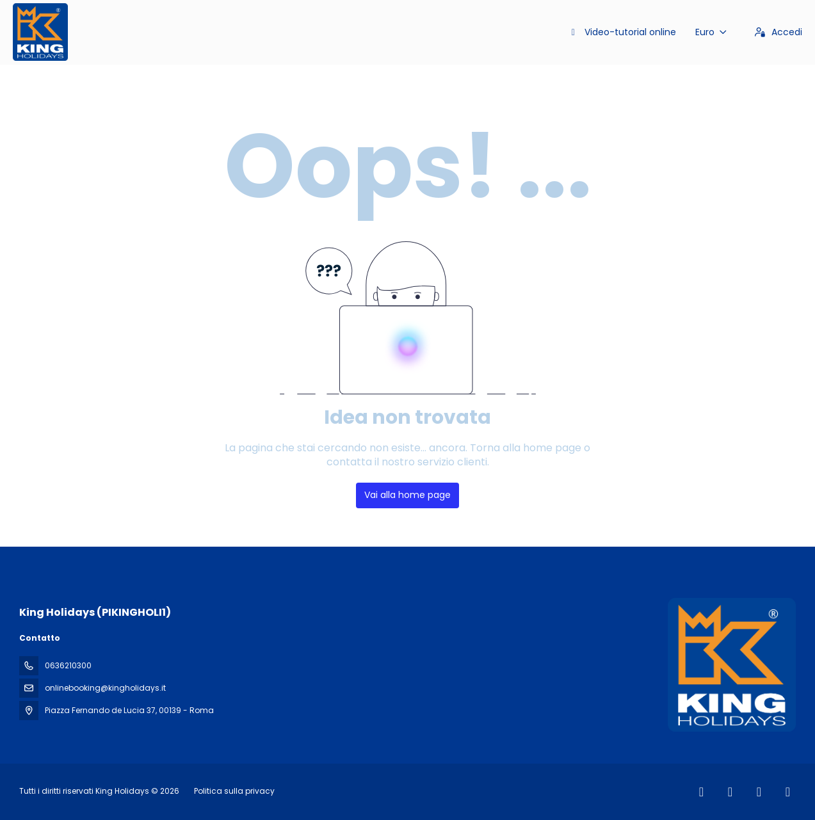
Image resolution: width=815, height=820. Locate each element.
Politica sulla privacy (234, 790)
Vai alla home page (407, 494)
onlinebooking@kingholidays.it (105, 687)
